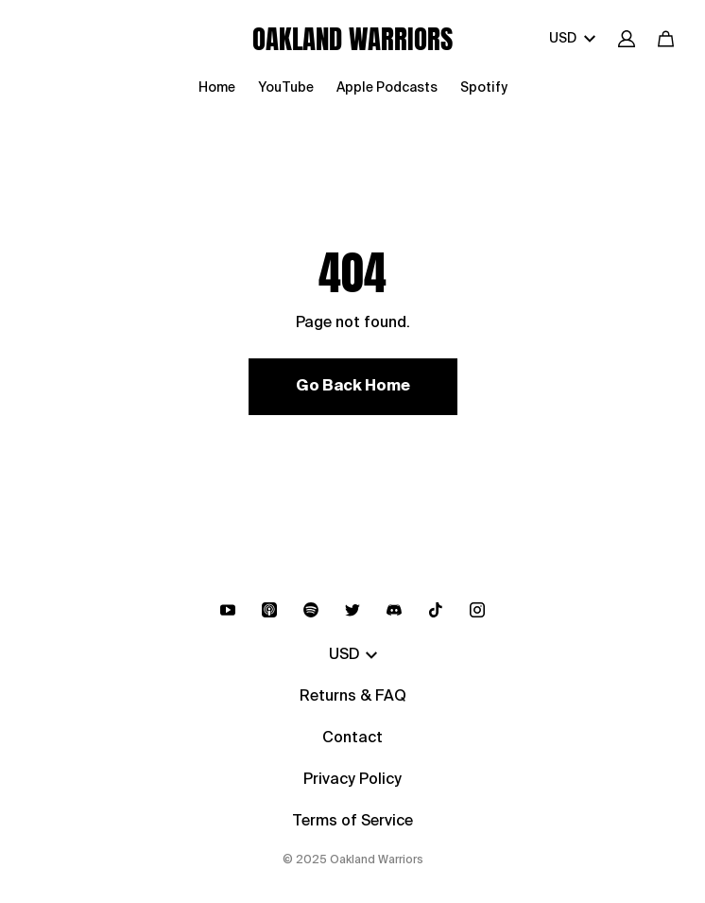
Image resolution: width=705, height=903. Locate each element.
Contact (352, 738)
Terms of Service (352, 821)
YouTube (286, 88)
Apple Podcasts (387, 88)
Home (216, 88)
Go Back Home (353, 386)
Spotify (483, 88)
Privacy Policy (352, 780)
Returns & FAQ (353, 696)
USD (572, 38)
